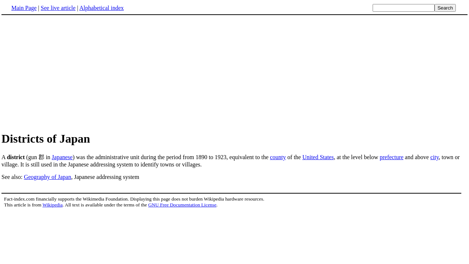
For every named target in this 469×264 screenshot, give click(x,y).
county (278, 157)
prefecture (391, 157)
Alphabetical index (101, 8)
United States (318, 157)
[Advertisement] (234, 73)
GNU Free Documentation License (182, 205)
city (434, 157)
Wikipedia (53, 205)
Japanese (62, 157)
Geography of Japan (47, 177)
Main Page (24, 8)
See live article (58, 8)
